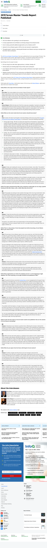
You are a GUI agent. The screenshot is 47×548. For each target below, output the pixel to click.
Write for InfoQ (4, 499)
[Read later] (8, 35)
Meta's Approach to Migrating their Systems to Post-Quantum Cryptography (31, 433)
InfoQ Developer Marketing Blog (7, 509)
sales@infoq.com (14, 542)
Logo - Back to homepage (7, 1)
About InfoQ (4, 503)
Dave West (5, 31)
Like (4, 35)
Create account (5, 491)
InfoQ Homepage (4, 9)
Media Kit (3, 506)
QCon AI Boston (29, 495)
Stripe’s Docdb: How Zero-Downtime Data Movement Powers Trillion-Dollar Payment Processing (31, 437)
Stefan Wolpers (6, 25)
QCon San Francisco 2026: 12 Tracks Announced (9, 433)
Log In (3, 493)
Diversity (3, 512)
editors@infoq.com (24, 542)
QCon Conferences (5, 495)
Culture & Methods (6, 11)
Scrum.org (39, 415)
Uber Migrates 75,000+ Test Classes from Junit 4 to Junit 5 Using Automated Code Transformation (31, 442)
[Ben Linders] (2, 28)
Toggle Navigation (2, 1)
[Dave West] (2, 31)
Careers (28, 417)
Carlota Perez (23, 281)
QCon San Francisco (30, 503)
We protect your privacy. (6, 482)
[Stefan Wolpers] (2, 25)
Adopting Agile (23, 415)
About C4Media (4, 504)
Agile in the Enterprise (14, 417)
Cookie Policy (34, 545)
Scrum (22, 417)
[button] (11, 480)
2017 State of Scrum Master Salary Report (23, 77)
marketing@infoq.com (5, 545)
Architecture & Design (29, 429)
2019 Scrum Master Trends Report (11, 56)
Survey (34, 417)
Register (37, 1)
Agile (39, 417)
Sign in (43, 1)
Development (5, 429)
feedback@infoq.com (5, 542)
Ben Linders (6, 28)
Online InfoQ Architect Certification (28, 491)
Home (3, 489)
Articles (10, 9)
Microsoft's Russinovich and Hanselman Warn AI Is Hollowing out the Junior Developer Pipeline (10, 437)
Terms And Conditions (41, 544)
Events (3, 497)
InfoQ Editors (4, 501)
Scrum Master (31, 415)
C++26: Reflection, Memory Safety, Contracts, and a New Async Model (11, 442)
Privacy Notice (34, 544)
